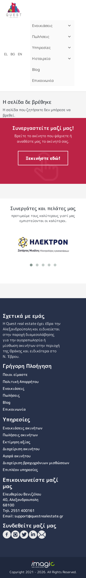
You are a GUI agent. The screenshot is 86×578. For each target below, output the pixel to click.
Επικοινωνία (14, 409)
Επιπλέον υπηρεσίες (20, 469)
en (20, 54)
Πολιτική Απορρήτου (21, 381)
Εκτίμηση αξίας (16, 441)
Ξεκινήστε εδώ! (43, 158)
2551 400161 (23, 510)
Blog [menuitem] (36, 69)
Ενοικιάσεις (13, 388)
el (6, 54)
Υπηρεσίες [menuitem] (51, 49)
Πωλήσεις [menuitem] (51, 38)
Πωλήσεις (11, 395)
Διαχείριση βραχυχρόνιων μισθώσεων (36, 462)
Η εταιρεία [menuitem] (51, 60)
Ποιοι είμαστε (15, 374)
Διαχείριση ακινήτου (21, 448)
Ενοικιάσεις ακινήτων (22, 428)
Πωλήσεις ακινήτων (20, 434)
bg (13, 54)
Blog (6, 402)
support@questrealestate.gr (38, 516)
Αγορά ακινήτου (17, 455)
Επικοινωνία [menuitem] (43, 80)
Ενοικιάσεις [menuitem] (51, 27)
